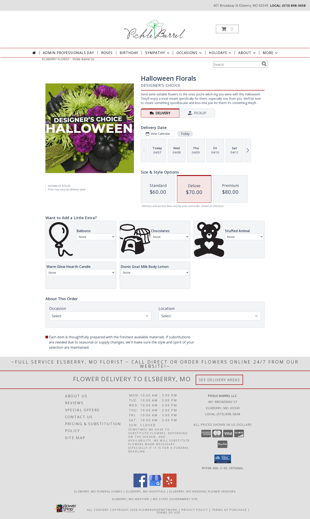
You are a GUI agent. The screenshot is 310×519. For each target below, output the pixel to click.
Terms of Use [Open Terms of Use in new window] (168, 512)
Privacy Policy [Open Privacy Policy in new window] (194, 509)
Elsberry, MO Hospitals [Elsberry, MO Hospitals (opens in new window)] (146, 491)
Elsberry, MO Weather (130, 499)
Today (185, 134)
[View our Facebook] (140, 486)
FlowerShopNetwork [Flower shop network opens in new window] (158, 509)
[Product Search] (237, 64)
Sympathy (157, 52)
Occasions (190, 52)
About (247, 52)
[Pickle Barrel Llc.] (154, 28)
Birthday (129, 52)
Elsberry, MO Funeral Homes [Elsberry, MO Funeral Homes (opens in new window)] (98, 491)
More (270, 52)
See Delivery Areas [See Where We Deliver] (219, 379)
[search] (264, 64)
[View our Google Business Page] (155, 486)
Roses (107, 52)
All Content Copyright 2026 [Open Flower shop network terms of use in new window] (112, 509)
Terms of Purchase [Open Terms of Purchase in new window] (229, 509)
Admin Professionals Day (68, 52)
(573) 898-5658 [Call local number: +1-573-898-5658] (294, 5)
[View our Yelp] (170, 486)
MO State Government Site (175, 499)
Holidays (220, 52)
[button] (227, 29)
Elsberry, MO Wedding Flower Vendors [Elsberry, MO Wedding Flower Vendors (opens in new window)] (202, 491)
